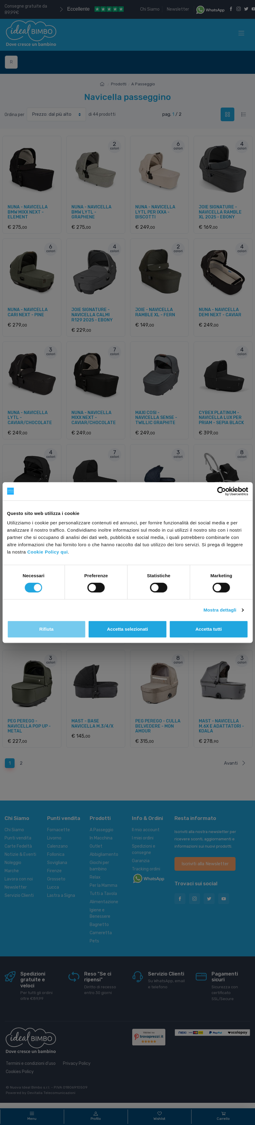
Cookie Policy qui (47, 551)
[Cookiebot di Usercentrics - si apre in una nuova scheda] (221, 491)
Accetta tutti (208, 629)
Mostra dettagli (219, 609)
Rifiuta (46, 629)
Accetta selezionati (127, 629)
